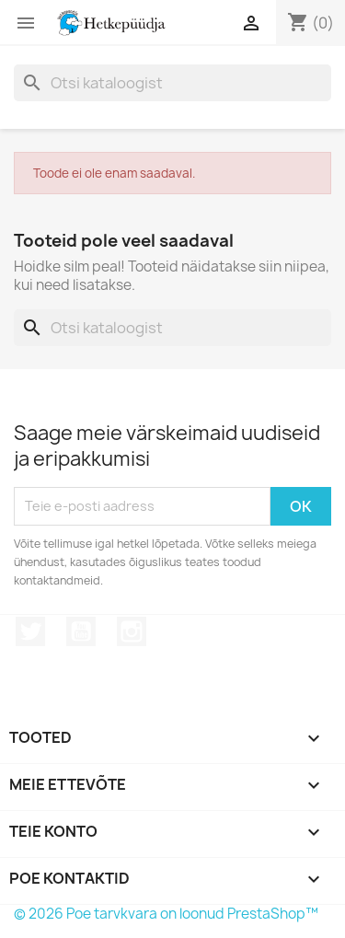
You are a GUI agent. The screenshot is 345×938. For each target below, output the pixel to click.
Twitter (30, 631)
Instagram (131, 631)
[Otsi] (172, 82)
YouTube (81, 631)
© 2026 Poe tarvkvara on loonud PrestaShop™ (166, 913)
